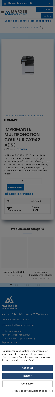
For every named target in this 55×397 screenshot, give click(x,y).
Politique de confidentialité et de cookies (32, 391)
